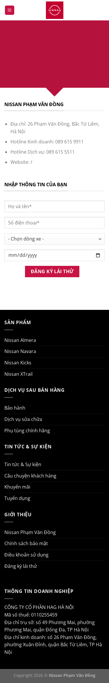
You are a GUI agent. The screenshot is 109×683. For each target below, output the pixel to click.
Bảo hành (14, 408)
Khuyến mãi (17, 487)
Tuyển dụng (17, 498)
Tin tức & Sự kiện (22, 464)
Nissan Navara (20, 351)
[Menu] (9, 10)
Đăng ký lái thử (20, 566)
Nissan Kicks (17, 362)
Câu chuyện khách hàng (30, 476)
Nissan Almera (20, 340)
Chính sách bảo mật (26, 543)
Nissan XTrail (18, 374)
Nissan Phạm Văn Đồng (30, 532)
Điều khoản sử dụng (26, 555)
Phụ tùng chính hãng (27, 430)
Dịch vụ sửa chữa (23, 419)
